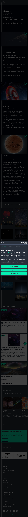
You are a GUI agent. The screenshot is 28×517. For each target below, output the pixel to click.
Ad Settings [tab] (17, 246)
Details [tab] (10, 246)
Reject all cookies (14, 273)
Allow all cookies (14, 266)
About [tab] (24, 246)
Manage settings (14, 270)
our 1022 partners (9, 252)
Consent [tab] (4, 246)
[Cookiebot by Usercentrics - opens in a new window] (21, 243)
